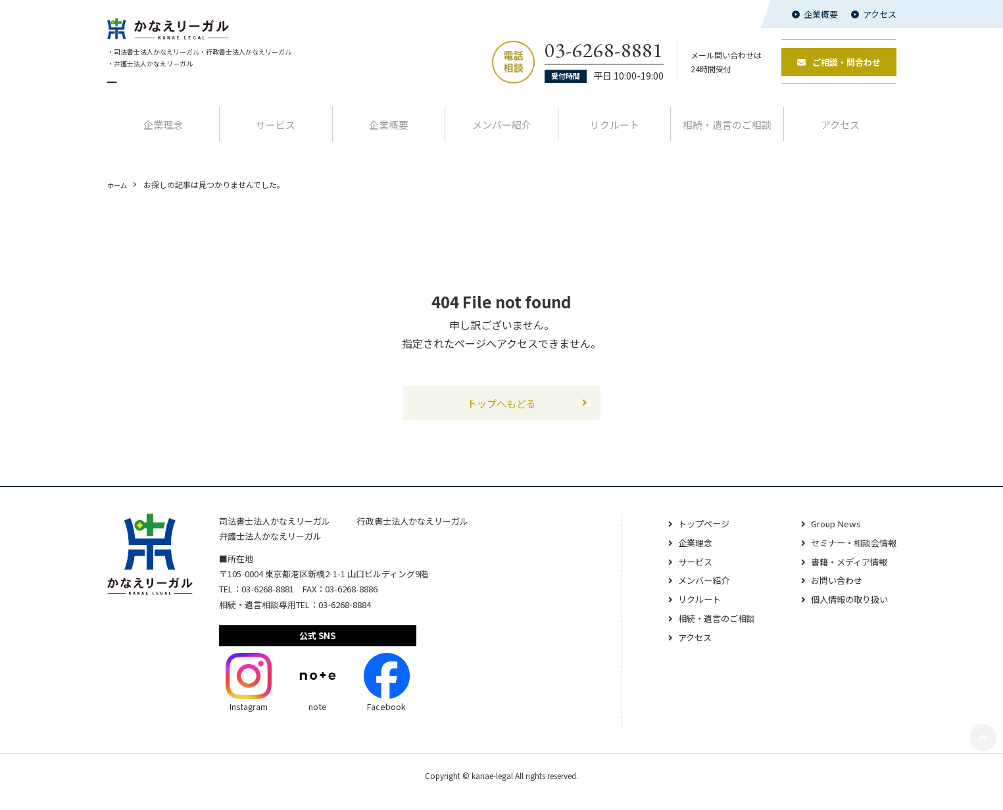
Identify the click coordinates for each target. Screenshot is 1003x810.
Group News (831, 536)
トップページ (693, 536)
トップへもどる (502, 414)
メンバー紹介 (501, 135)
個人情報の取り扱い (845, 612)
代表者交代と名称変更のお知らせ (166, 91)
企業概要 (821, 14)
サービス (275, 135)
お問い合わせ (832, 593)
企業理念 (163, 135)
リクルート (614, 135)
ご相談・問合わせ (839, 68)
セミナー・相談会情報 (850, 554)
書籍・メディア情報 (845, 574)
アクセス (879, 14)
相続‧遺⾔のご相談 (727, 135)
